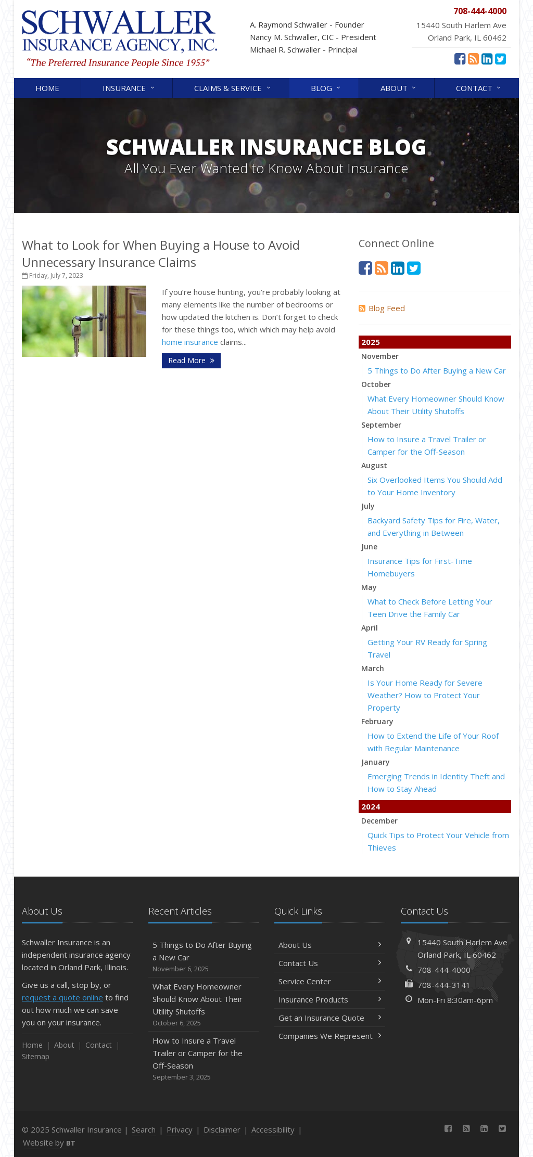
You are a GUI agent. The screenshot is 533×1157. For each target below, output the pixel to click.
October (376, 384)
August (374, 465)
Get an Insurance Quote (329, 1017)
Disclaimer (222, 1129)
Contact (479, 87)
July (368, 506)
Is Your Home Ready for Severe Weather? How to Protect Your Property (425, 695)
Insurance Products (329, 999)
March (372, 668)
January (375, 762)
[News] (473, 58)
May (369, 587)
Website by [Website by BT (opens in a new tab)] (49, 1142)
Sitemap (35, 1056)
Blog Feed (382, 308)
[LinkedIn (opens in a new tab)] (486, 58)
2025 (370, 342)
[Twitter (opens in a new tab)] (500, 58)
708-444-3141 (444, 985)
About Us (329, 945)
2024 (370, 806)
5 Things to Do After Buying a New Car (436, 370)
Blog (326, 87)
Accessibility (273, 1129)
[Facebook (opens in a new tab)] (459, 58)
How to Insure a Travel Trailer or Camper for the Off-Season (204, 1059)
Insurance (129, 87)
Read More (191, 360)
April (369, 628)
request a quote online (62, 997)
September (381, 425)
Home (47, 88)
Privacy (180, 1129)
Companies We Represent (329, 1036)
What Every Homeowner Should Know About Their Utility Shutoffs (204, 1005)
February (377, 721)
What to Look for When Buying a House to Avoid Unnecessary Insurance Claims (161, 253)
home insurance (190, 342)
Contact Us (329, 963)
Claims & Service (233, 87)
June (369, 546)
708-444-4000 (444, 970)
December (379, 821)
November (380, 356)
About (398, 87)
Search (144, 1129)
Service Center (329, 981)
